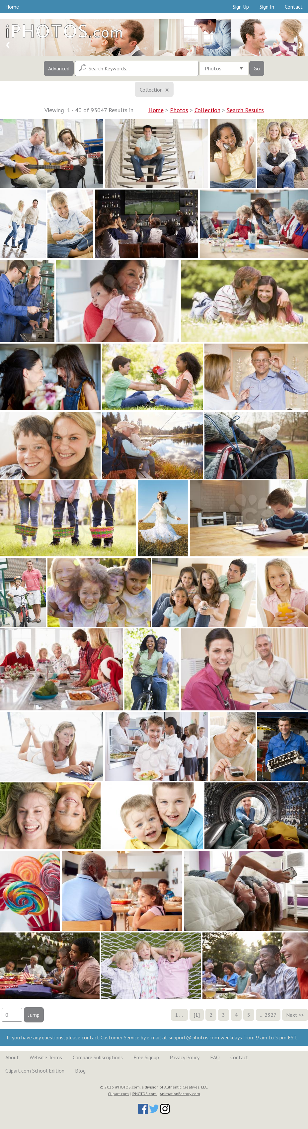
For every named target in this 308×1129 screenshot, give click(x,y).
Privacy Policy (184, 1057)
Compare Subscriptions (98, 1057)
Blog (80, 1070)
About (12, 1057)
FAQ (215, 1057)
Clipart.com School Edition (34, 1070)
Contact (294, 6)
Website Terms (46, 1057)
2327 (270, 1014)
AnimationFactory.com (180, 1093)
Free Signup (146, 1057)
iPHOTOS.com (144, 1093)
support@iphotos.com (194, 1037)
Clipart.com (118, 1093)
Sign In (267, 6)
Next (291, 1014)
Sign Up (241, 6)
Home (12, 6)
